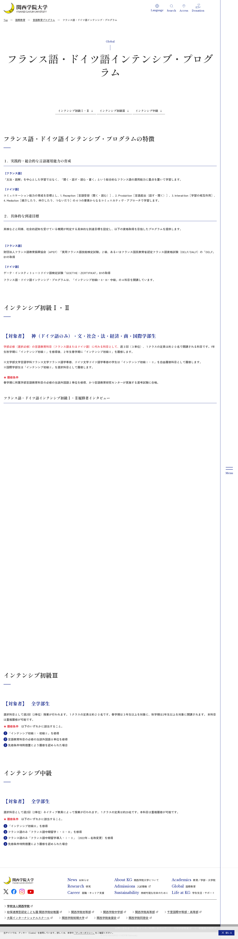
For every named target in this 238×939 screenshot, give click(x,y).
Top (6, 20)
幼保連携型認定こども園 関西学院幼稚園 (33, 912)
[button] (157, 8)
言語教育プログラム (44, 20)
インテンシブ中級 (146, 111)
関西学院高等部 (145, 912)
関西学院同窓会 (138, 918)
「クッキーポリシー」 (84, 932)
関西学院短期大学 (73, 918)
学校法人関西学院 (18, 906)
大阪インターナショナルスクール (28, 918)
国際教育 (20, 20)
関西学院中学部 (113, 912)
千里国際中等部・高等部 (182, 912)
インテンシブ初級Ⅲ (112, 111)
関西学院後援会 (107, 918)
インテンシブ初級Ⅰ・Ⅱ (73, 111)
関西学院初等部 (81, 912)
